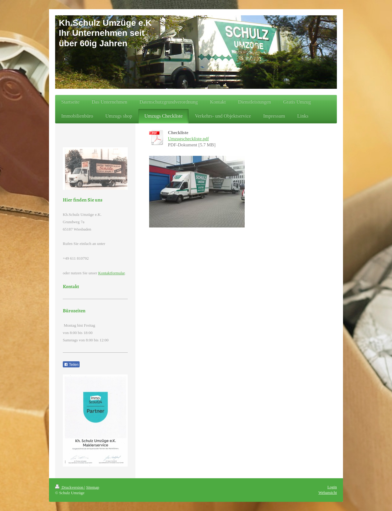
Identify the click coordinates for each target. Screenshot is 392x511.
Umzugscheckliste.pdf (188, 138)
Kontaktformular (111, 273)
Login (332, 487)
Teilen (71, 365)
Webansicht (327, 492)
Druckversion (69, 487)
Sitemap (92, 487)
